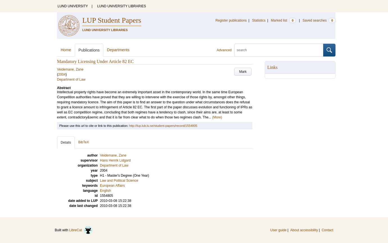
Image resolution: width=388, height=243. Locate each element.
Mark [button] (243, 72)
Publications (89, 50)
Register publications (231, 20)
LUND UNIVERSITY (73, 6)
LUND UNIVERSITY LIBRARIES (121, 6)
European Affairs (112, 186)
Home (66, 50)
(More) (217, 117)
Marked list (283, 20)
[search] (278, 50)
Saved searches (318, 20)
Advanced (224, 50)
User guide (278, 230)
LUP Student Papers (111, 20)
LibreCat (81, 230)
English (105, 191)
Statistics (259, 20)
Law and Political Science (119, 181)
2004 (62, 74)
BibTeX (83, 142)
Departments (118, 50)
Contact (327, 230)
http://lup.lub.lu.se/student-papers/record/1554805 (163, 125)
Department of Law (71, 79)
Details (66, 142)
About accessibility (304, 230)
